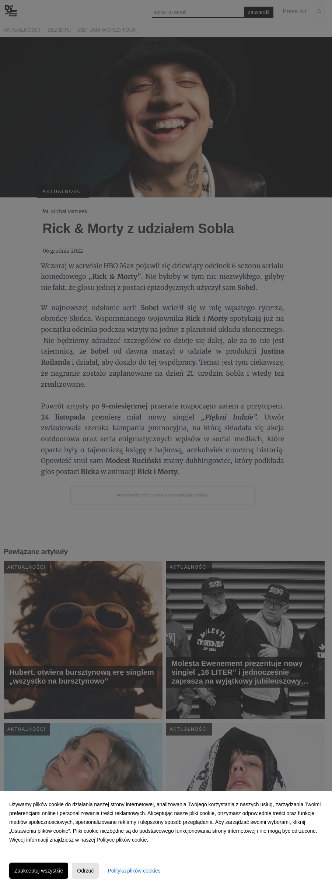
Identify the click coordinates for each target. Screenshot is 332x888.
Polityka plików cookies (134, 871)
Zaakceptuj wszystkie (38, 871)
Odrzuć (85, 871)
